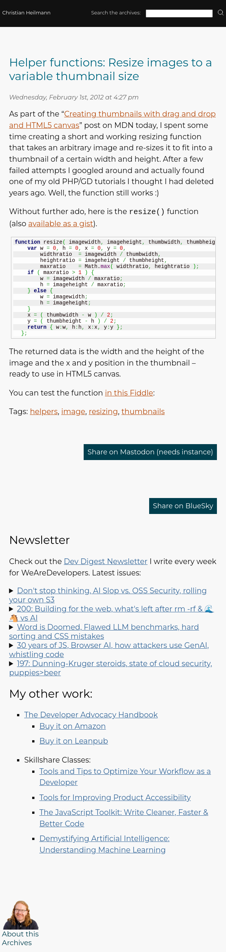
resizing (103, 411)
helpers (44, 411)
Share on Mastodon (145, 451)
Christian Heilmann (26, 12)
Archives (17, 942)
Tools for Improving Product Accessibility (115, 797)
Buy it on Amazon (72, 725)
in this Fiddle (129, 392)
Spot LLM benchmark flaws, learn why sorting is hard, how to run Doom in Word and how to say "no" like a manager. (113, 631)
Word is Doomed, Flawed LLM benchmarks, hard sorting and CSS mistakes (104, 631)
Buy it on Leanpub (73, 740)
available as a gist (60, 223)
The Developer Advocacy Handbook (91, 714)
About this (20, 933)
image (73, 411)
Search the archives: (116, 12)
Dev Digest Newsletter (106, 561)
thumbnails (143, 411)
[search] (221, 13)
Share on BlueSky (181, 505)
